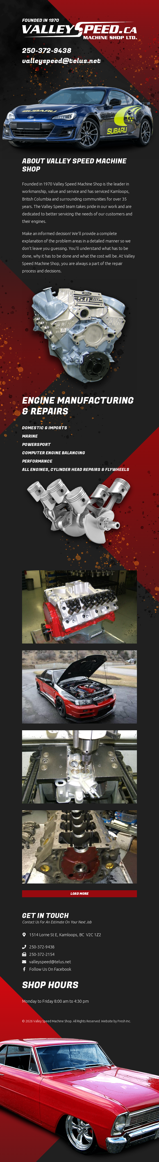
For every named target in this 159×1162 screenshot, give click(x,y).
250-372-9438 (46, 51)
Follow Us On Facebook (50, 969)
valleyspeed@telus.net (61, 61)
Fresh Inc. (124, 1021)
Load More (79, 893)
